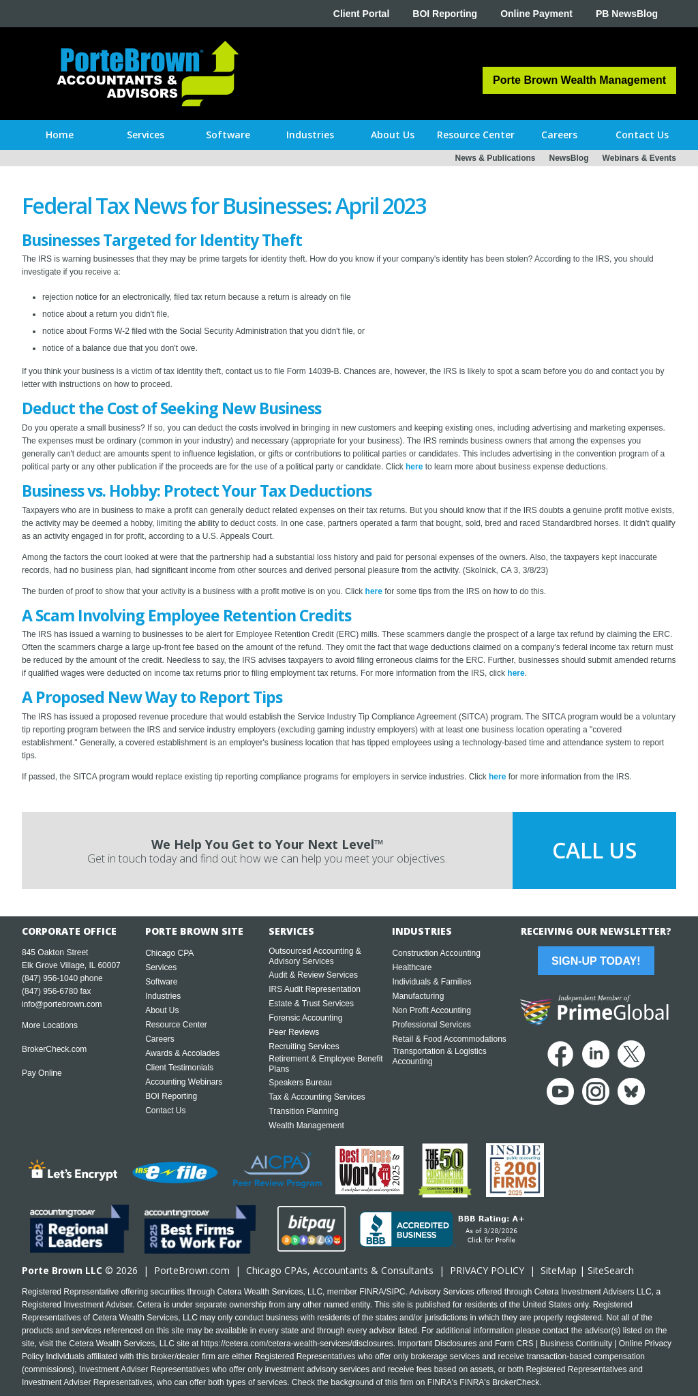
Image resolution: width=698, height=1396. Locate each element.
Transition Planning (303, 1111)
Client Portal (361, 13)
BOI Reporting (444, 13)
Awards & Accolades (182, 1053)
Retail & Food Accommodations (449, 1039)
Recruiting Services (304, 1046)
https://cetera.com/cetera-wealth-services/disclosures (297, 1343)
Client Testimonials (179, 1067)
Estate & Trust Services (311, 1003)
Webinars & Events (639, 158)
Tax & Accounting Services (317, 1097)
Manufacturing (418, 996)
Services (161, 967)
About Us (162, 1010)
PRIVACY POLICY (487, 1270)
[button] (145, 135)
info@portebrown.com (62, 1004)
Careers (159, 1039)
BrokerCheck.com (54, 1049)
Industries (163, 996)
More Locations (50, 1025)
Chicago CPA (169, 953)
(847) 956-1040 (50, 978)
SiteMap (559, 1270)
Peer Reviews (294, 1032)
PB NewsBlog (627, 13)
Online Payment (536, 13)
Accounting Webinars (183, 1082)
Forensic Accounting (305, 1018)
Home (60, 134)
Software (161, 982)
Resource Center (176, 1024)
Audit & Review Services (313, 975)
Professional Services (431, 1024)
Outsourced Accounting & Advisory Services (315, 956)
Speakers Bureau (300, 1082)
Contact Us (165, 1110)
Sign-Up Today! (595, 961)
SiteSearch (611, 1270)
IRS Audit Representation (315, 989)
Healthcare (411, 967)
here (414, 466)
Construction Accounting (436, 953)
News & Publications (495, 158)
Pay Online (42, 1073)
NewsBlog (569, 158)
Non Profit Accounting (431, 1010)
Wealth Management (306, 1125)
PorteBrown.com (192, 1270)
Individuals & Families (431, 982)
